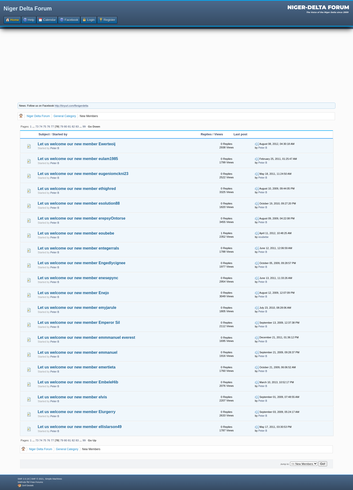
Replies (206, 134)
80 (65, 126)
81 (69, 126)
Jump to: (284, 464)
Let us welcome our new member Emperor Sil (79, 322)
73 (36, 126)
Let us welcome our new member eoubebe (76, 233)
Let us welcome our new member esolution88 (79, 203)
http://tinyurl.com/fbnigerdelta (71, 105)
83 (77, 126)
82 (73, 126)
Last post (240, 134)
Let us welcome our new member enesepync (78, 278)
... (33, 126)
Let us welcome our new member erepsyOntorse (81, 218)
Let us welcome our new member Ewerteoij (76, 144)
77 (52, 126)
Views (218, 134)
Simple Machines (53, 479)
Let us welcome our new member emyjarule (77, 308)
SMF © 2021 (37, 479)
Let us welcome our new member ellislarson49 (80, 427)
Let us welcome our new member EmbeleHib (78, 382)
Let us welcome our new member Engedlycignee (81, 263)
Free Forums (36, 482)
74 (40, 126)
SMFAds (22, 482)
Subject (44, 134)
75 (44, 126)
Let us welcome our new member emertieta (76, 367)
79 (61, 126)
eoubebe (263, 237)
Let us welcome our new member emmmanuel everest (86, 337)
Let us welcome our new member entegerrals (78, 248)
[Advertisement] (176, 62)
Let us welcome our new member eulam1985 (78, 159)
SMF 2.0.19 (23, 479)
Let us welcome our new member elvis (72, 397)
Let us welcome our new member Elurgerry (76, 412)
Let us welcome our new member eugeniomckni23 (83, 174)
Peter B (54, 148)
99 (84, 126)
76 (48, 126)
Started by (59, 134)
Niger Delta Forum (28, 8)
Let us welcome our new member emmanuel (77, 352)
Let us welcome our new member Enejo (73, 293)
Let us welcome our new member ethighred (77, 189)
